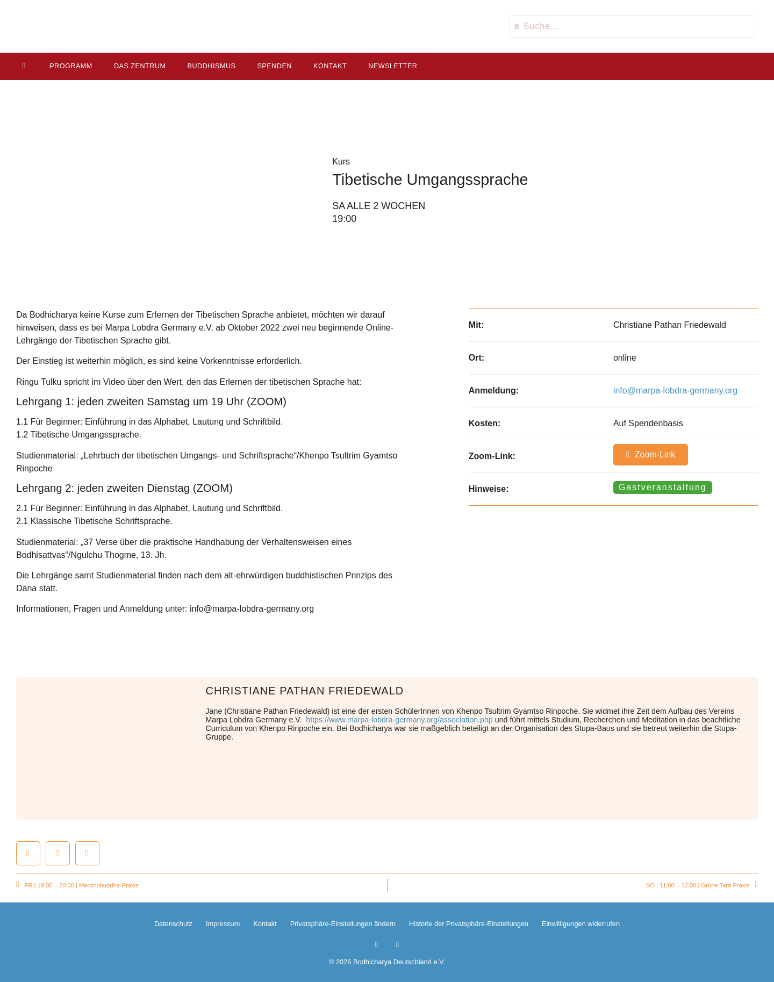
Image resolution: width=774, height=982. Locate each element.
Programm (70, 66)
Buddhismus (211, 66)
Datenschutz (173, 924)
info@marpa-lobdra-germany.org (675, 390)
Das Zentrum (140, 66)
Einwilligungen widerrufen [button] (581, 924)
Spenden (274, 66)
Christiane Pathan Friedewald (305, 691)
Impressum (223, 924)
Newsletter (392, 66)
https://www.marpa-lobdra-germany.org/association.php (399, 719)
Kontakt (330, 66)
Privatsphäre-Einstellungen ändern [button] (343, 924)
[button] (28, 853)
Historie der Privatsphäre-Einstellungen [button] (468, 924)
